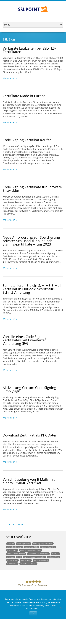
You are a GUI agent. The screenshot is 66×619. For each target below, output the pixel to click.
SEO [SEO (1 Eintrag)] (19, 557)
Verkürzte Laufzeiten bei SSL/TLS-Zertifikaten (29, 50)
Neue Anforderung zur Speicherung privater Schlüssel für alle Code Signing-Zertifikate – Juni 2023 (31, 240)
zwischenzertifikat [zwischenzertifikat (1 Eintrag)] (28, 563)
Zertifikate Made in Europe (24, 95)
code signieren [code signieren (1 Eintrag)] (23, 543)
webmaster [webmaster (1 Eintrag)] (12, 563)
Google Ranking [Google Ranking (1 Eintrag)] (48, 547)
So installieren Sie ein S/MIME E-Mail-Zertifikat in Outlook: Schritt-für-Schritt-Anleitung (32, 289)
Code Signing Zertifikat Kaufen (27, 139)
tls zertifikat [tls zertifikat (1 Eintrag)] (12, 560)
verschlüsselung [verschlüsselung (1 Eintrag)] (41, 560)
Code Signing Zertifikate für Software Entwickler (32, 189)
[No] (62, 607)
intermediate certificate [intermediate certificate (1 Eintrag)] (38, 553)
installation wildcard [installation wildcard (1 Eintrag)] (16, 553)
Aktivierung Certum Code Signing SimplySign (29, 389)
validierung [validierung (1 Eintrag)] (26, 560)
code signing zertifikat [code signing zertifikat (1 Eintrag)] (42, 543)
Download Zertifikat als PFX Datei (29, 435)
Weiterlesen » (10, 78)
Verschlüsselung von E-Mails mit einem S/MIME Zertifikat (29, 481)
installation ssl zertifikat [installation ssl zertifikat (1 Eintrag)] (30, 550)
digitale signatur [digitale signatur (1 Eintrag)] (14, 547)
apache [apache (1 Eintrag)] (10, 543)
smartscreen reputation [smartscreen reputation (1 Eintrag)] (34, 557)
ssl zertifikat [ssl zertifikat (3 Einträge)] (53, 557)
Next (20, 524)
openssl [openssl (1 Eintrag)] (10, 557)
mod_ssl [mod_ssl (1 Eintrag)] (55, 553)
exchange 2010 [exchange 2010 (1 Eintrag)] (31, 547)
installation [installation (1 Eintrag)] (12, 550)
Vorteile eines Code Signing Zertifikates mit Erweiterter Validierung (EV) (25, 340)
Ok (33, 613)
